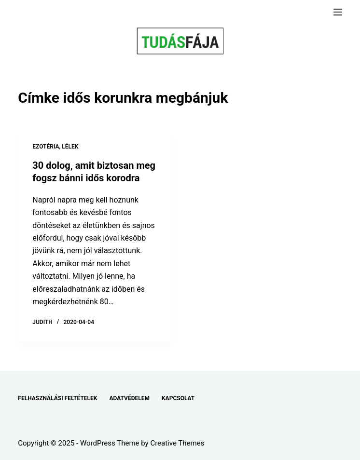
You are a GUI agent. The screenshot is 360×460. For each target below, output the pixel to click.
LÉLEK (70, 146)
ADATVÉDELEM (129, 398)
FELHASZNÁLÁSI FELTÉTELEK (57, 398)
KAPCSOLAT (178, 398)
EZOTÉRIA (45, 146)
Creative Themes (177, 443)
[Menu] (337, 12)
